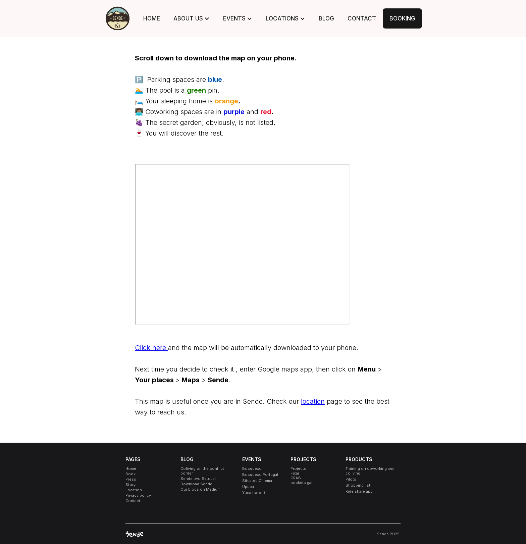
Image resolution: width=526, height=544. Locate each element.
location (313, 401)
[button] (191, 18)
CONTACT (362, 18)
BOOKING (402, 18)
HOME (151, 18)
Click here (151, 348)
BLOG (326, 18)
